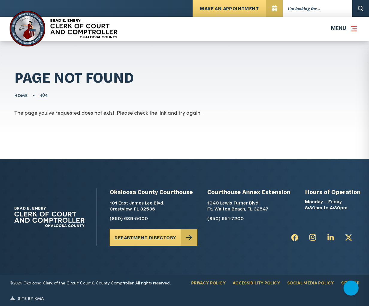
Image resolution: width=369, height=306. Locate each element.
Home (21, 95)
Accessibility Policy (256, 283)
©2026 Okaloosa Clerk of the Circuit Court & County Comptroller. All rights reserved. (90, 283)
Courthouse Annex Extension (249, 193)
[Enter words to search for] (317, 8)
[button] (343, 29)
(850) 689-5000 (129, 218)
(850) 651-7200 (225, 218)
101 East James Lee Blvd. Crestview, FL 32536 (151, 206)
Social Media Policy (310, 283)
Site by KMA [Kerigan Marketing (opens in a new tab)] (27, 298)
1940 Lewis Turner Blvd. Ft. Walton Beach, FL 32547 (249, 206)
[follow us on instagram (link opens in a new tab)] (313, 237)
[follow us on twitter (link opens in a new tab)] (348, 237)
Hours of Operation (333, 193)
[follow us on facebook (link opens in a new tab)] (295, 237)
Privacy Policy (208, 283)
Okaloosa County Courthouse (151, 193)
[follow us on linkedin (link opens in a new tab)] (330, 237)
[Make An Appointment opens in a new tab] (238, 8)
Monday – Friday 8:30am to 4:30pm (326, 205)
